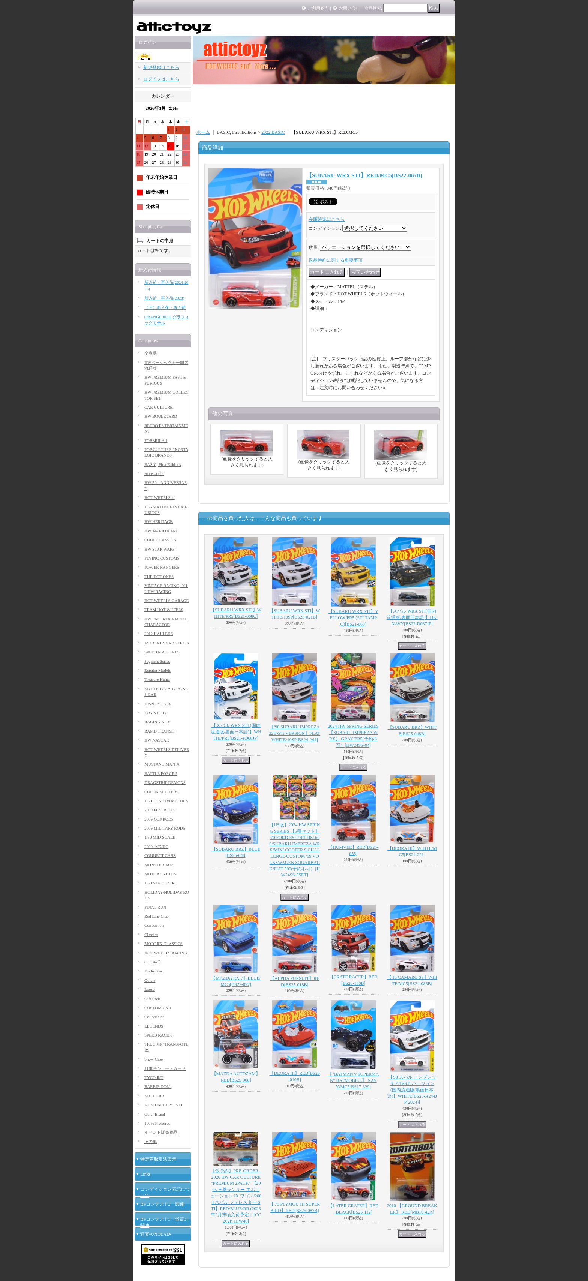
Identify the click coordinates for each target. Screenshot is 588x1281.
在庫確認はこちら (327, 219)
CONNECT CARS (160, 855)
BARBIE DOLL (157, 1086)
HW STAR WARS (159, 549)
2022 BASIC (273, 132)
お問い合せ (349, 8)
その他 (150, 1141)
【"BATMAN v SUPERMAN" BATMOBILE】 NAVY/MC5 (353, 1080)
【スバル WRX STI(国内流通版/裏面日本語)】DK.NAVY (412, 617)
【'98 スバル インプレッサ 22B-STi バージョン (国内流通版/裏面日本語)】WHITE (412, 1089)
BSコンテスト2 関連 (162, 1204)
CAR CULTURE (158, 407)
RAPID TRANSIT (159, 731)
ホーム (203, 132)
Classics (151, 934)
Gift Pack (152, 998)
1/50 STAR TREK (159, 883)
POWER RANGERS (161, 567)
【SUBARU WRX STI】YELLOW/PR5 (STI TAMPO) (353, 618)
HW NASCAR (156, 740)
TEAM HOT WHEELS (163, 609)
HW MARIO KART (161, 531)
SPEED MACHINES (162, 652)
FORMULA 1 (155, 440)
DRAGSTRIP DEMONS (165, 782)
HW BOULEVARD (160, 416)
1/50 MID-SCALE (159, 837)
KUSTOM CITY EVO (163, 1105)
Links (145, 1174)
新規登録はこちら (161, 67)
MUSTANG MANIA (162, 764)
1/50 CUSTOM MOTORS (166, 801)
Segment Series (157, 661)
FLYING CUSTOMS (162, 558)
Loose (149, 989)
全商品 (150, 353)
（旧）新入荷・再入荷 (165, 307)
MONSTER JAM (158, 865)
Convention (154, 925)
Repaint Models (157, 670)
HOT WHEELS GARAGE (166, 600)
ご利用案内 (318, 8)
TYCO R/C (153, 1077)
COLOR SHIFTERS (161, 792)
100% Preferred (157, 1123)
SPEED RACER (158, 1035)
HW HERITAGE (158, 521)
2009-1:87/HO (156, 846)
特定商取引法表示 (158, 1159)
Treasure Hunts (157, 679)
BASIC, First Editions (162, 464)
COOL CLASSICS (160, 540)
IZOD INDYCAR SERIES (166, 643)
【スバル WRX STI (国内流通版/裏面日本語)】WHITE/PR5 (236, 732)
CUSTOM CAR (157, 1007)
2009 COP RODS (159, 819)
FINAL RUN (155, 907)
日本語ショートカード (165, 1068)
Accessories (154, 473)
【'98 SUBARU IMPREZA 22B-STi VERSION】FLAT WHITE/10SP (294, 733)
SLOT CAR (154, 1096)
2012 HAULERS (158, 633)
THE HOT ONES (159, 576)
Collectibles (154, 1016)
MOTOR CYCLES (160, 874)
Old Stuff (152, 962)
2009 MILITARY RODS (164, 828)
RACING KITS (157, 721)
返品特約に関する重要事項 (336, 260)
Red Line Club (156, 916)
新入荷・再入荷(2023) (164, 298)
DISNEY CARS (157, 703)
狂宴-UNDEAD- (155, 1234)
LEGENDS (153, 1026)
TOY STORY (155, 712)
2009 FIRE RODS (159, 810)
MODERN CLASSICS (163, 943)
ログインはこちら (161, 79)
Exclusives (153, 971)
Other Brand (154, 1114)
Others (149, 980)
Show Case (153, 1059)
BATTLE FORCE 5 (160, 773)
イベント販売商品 (160, 1132)
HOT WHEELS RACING (165, 953)
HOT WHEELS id (159, 497)
